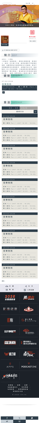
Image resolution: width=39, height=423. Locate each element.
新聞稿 (11, 385)
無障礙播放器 (23, 389)
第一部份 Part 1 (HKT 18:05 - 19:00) (19, 123)
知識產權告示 (13, 387)
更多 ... (4, 281)
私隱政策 (11, 389)
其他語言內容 (18, 391)
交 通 (11, 286)
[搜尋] (33, 3)
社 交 (30, 286)
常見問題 (25, 387)
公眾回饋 (30, 290)
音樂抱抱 (7, 84)
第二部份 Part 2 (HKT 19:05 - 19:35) (19, 140)
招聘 (19, 385)
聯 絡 (11, 289)
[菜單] (36, 3)
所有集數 (5, 44)
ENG (27, 3)
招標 (26, 385)
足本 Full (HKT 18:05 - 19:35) (16, 135)
